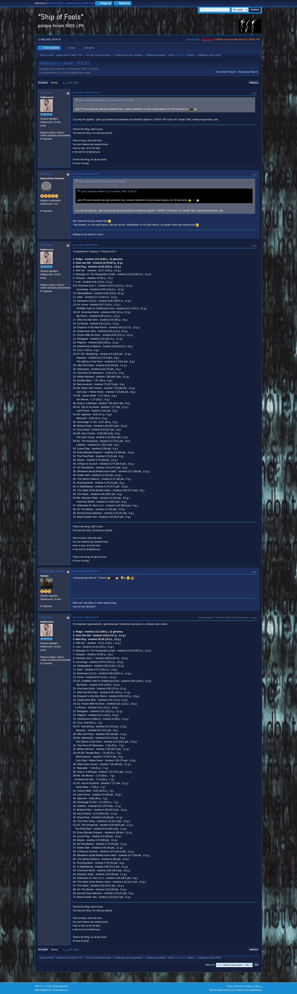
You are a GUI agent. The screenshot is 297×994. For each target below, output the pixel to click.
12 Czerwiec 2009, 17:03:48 (86, 92)
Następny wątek (248, 71)
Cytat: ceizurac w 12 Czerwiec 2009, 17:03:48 (101, 181)
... (66, 82)
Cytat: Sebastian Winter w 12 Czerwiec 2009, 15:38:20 (106, 100)
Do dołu (43, 83)
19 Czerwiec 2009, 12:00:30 (86, 571)
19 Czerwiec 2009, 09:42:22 (86, 245)
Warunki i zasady (243, 986)
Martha (45, 174)
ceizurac (46, 92)
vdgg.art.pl (207, 39)
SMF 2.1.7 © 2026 (43, 986)
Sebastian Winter (52, 571)
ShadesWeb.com (60, 990)
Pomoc (230, 986)
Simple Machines (60, 986)
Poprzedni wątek (226, 71)
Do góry (43, 949)
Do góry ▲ (257, 986)
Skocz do (210, 964)
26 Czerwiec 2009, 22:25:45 (86, 617)
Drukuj (253, 83)
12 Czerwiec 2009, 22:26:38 (86, 174)
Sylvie (190, 55)
